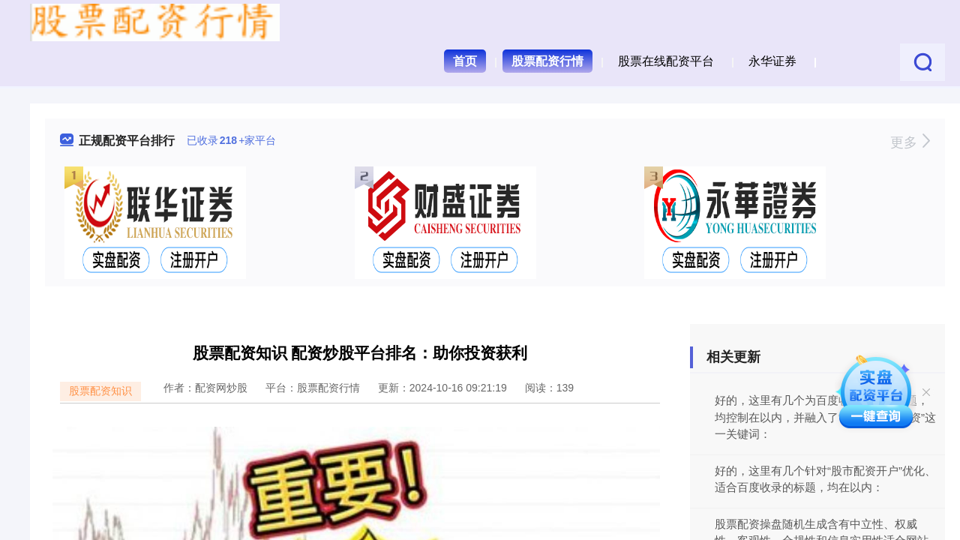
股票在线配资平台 (666, 61)
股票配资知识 (100, 391)
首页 (465, 61)
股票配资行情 (548, 61)
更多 (910, 142)
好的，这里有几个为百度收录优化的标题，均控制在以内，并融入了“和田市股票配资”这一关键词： (825, 417)
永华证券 (772, 61)
